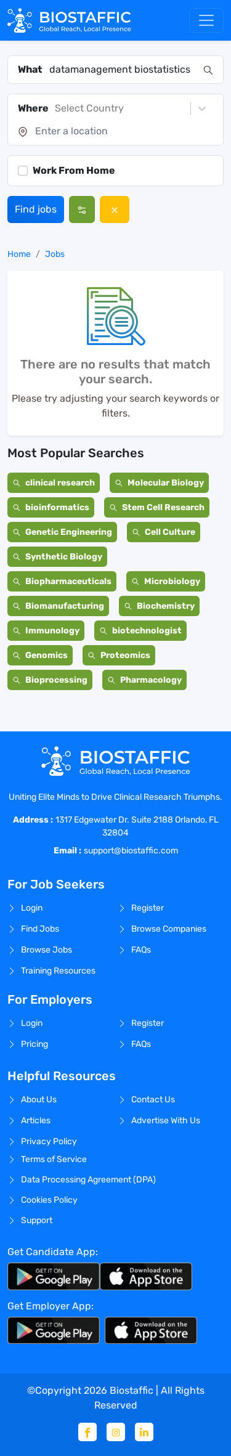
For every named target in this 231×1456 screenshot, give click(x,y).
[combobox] (122, 70)
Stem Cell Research (157, 507)
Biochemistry (159, 606)
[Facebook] (87, 1432)
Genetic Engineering (62, 532)
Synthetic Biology (57, 556)
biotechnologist (140, 630)
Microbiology (165, 581)
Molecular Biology (159, 483)
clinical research (53, 483)
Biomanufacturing (58, 606)
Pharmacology (144, 680)
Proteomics (118, 655)
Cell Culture (163, 532)
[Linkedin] (144, 1432)
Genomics (40, 655)
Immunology (45, 630)
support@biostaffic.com (131, 850)
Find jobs (36, 209)
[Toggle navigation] (206, 20)
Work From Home (74, 170)
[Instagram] (116, 1432)
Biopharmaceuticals (61, 581)
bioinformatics (50, 507)
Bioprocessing (49, 680)
